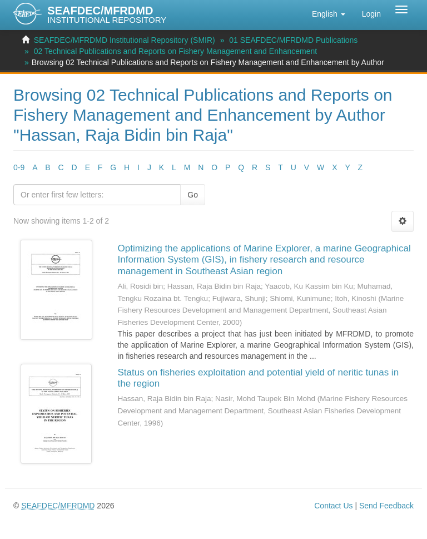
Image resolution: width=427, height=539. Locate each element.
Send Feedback (386, 505)
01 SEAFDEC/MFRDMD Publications (293, 40)
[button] (329, 14)
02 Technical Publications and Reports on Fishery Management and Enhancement (175, 51)
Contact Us (333, 505)
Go (192, 194)
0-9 (18, 167)
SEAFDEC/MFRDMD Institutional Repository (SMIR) (124, 40)
